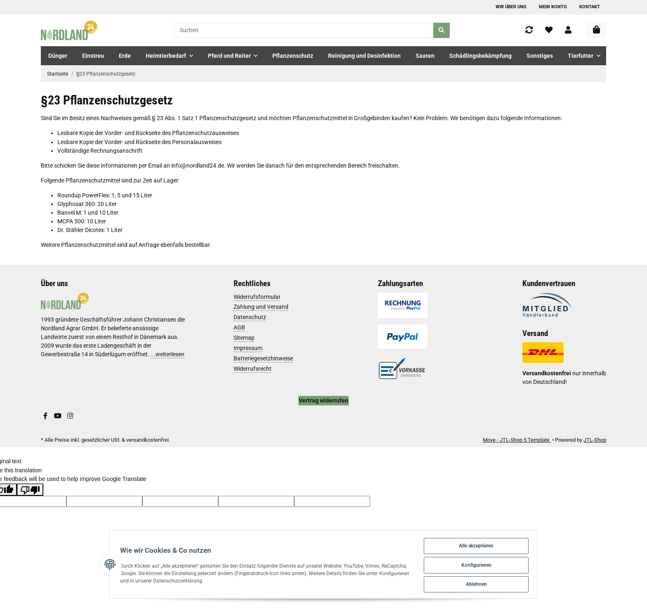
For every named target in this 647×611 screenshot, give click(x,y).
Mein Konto (553, 6)
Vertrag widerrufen (323, 400)
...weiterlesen (167, 354)
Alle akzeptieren (492, 543)
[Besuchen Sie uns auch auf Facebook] (45, 416)
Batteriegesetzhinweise (263, 358)
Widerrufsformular (257, 297)
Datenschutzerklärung (149, 579)
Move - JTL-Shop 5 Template (517, 440)
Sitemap (244, 337)
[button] (568, 30)
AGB (239, 327)
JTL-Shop (594, 440)
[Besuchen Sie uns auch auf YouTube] (57, 416)
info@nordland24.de (197, 165)
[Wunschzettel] (549, 30)
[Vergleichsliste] (529, 30)
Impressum (248, 348)
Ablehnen (492, 583)
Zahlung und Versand (261, 306)
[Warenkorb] (596, 30)
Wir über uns (511, 6)
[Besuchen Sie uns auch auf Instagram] (70, 416)
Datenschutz (250, 317)
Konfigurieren (492, 563)
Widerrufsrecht (253, 368)
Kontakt (589, 6)
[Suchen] (304, 30)
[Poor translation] (30, 489)
